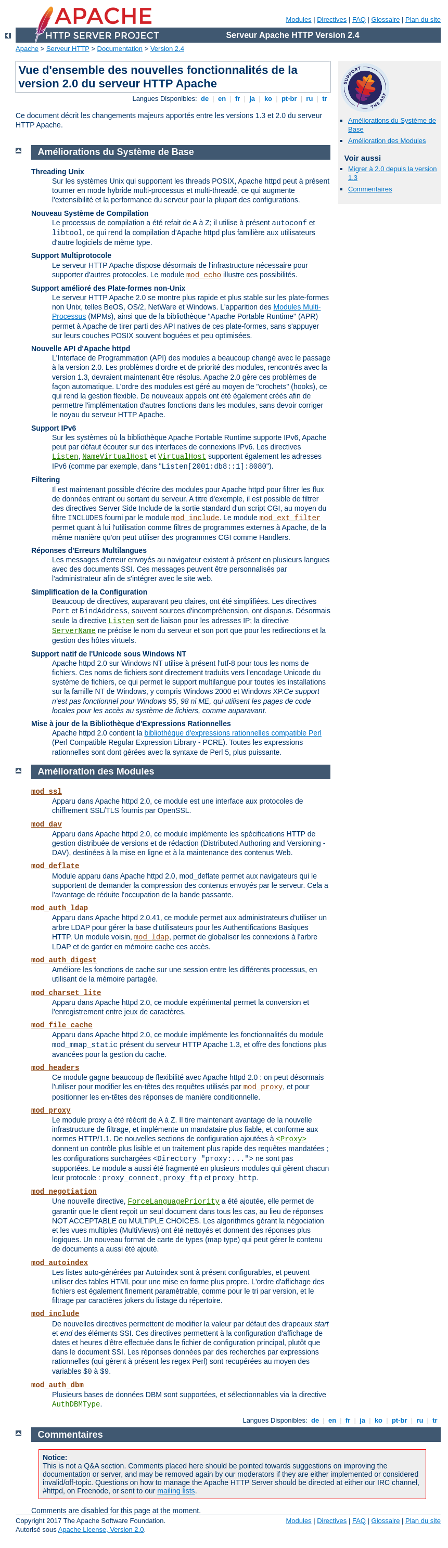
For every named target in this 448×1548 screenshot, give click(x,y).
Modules (298, 19)
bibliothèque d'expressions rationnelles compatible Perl (232, 733)
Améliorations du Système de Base (116, 152)
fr (237, 98)
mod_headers (55, 1068)
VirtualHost (182, 457)
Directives (332, 19)
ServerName (74, 631)
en (221, 98)
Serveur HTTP (67, 49)
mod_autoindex (59, 1263)
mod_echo (203, 275)
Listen (65, 457)
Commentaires (370, 189)
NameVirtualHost (115, 457)
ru (309, 98)
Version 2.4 (167, 49)
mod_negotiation (64, 1192)
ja (252, 98)
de (204, 98)
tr (325, 98)
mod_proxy (263, 1087)
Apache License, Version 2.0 (101, 1529)
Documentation (120, 49)
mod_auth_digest (64, 960)
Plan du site (423, 19)
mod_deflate (55, 866)
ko (268, 98)
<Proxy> (291, 1139)
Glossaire (386, 19)
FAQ (359, 19)
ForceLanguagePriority (174, 1201)
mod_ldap (151, 937)
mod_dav (46, 824)
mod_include (195, 518)
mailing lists (176, 1491)
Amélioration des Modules (387, 141)
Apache (27, 49)
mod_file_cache (62, 1025)
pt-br (289, 98)
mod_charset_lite (66, 993)
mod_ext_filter (290, 518)
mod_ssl (46, 792)
